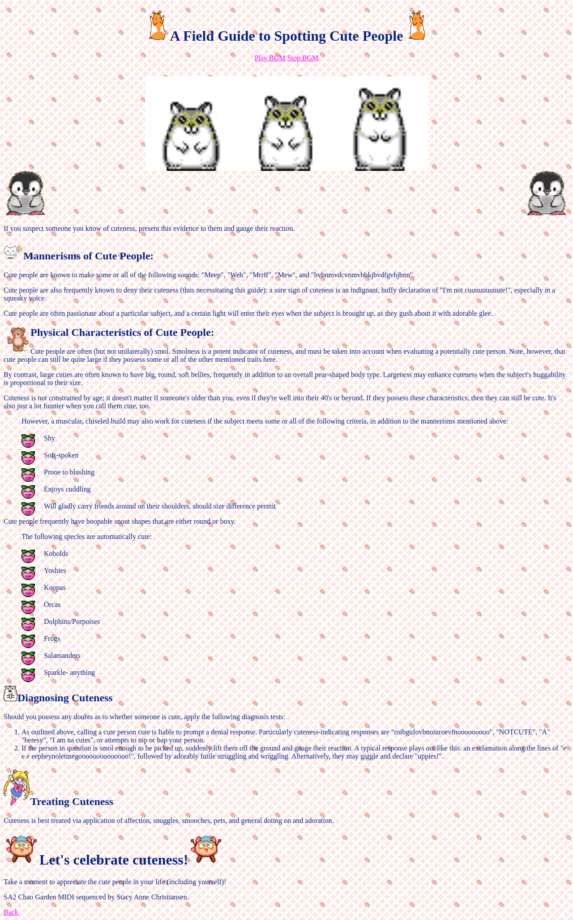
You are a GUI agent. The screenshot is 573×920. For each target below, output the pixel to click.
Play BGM (270, 58)
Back (11, 912)
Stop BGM (303, 58)
